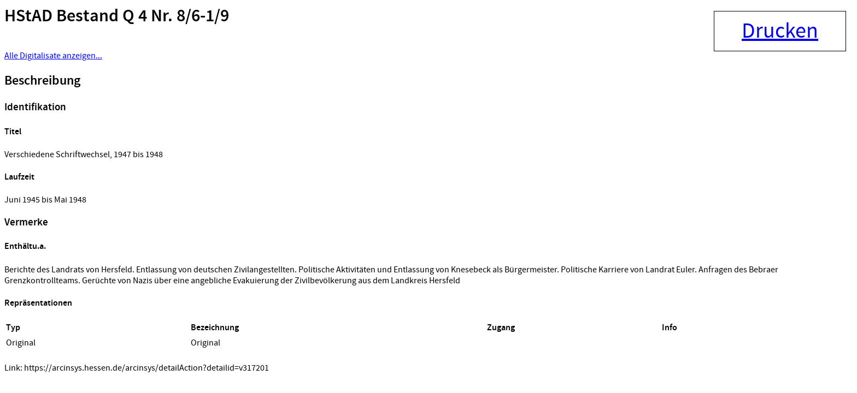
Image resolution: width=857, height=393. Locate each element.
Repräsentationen (38, 303)
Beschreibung (42, 81)
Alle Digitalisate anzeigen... (53, 55)
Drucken (780, 31)
